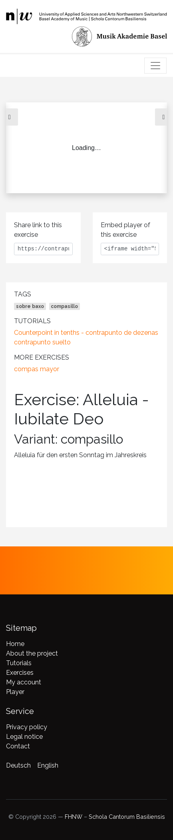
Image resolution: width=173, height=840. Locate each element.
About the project (32, 653)
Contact (18, 746)
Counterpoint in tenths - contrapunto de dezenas (86, 332)
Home (15, 644)
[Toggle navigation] (155, 66)
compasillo (64, 306)
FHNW (73, 816)
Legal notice (24, 736)
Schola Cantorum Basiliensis (127, 816)
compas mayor (36, 369)
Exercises (20, 672)
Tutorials (19, 663)
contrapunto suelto (42, 342)
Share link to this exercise (38, 229)
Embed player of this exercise (125, 229)
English (47, 765)
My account (23, 682)
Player (15, 692)
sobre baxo (30, 306)
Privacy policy (26, 727)
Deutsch (18, 765)
